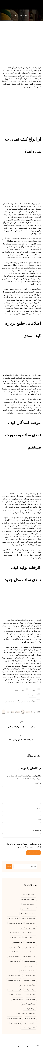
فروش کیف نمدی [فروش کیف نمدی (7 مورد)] (18, 999)
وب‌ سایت (37, 830)
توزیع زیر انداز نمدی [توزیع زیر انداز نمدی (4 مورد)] (12, 918)
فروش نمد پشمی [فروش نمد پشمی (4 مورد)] (30, 994)
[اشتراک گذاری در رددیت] (28, 712)
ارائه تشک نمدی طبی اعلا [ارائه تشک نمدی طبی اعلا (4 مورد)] (28, 899)
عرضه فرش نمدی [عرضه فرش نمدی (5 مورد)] (15, 961)
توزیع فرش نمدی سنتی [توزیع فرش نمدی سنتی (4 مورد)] (15, 923)
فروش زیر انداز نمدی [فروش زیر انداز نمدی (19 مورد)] (14, 980)
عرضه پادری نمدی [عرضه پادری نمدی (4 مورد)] (30, 966)
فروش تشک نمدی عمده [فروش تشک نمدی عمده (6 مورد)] (14, 975)
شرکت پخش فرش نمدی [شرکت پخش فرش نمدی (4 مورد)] (15, 951)
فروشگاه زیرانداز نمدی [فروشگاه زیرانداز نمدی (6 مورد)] (28, 1004)
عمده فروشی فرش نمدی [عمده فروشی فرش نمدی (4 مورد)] (28, 970)
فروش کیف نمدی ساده (28, 701)
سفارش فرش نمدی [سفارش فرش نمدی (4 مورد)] (16, 947)
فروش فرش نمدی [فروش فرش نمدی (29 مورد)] (30, 989)
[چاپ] (8, 712)
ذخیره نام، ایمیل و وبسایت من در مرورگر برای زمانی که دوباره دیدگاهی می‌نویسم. (23, 845)
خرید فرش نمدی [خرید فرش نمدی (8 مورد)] (30, 942)
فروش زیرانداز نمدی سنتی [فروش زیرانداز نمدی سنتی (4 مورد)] (27, 985)
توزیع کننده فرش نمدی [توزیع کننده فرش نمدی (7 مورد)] (29, 932)
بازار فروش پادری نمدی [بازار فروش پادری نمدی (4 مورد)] (28, 918)
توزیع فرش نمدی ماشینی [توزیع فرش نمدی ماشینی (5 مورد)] (28, 928)
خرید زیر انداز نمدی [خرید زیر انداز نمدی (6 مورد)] (15, 937)
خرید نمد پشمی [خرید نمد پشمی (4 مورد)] (17, 942)
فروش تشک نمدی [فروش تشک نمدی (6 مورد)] (30, 975)
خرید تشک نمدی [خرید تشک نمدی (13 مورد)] (14, 932)
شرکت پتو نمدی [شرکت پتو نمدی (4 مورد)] (30, 951)
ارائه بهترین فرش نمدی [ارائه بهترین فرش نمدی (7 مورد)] (28, 894)
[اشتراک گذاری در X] (31, 712)
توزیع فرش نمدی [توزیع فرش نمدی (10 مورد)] (30, 923)
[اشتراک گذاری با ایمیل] (12, 712)
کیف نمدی (32, 695)
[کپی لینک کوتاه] (3, 712)
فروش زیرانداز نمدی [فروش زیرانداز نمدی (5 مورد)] (29, 980)
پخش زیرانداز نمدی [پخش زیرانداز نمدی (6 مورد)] (30, 1023)
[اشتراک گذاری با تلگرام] (17, 712)
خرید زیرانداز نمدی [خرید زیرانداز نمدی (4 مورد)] (30, 937)
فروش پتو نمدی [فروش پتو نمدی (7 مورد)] (30, 999)
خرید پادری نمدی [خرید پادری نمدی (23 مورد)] (30, 947)
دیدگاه (38, 784)
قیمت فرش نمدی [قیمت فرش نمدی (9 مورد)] (30, 1018)
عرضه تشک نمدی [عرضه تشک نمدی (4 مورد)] (14, 956)
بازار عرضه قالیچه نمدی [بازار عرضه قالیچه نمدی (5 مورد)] (28, 909)
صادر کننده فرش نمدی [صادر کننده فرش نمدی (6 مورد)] (28, 956)
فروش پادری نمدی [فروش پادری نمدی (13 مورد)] (16, 994)
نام (39, 809)
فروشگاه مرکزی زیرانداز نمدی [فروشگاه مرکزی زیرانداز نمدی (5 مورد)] (26, 1013)
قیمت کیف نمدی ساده (12, 701)
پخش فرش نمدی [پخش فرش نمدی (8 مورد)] (16, 1023)
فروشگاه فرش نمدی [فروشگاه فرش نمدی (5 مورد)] (29, 1009)
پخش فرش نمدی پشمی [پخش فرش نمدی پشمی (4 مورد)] (28, 1028)
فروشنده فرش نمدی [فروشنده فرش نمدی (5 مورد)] (15, 989)
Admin (33, 690)
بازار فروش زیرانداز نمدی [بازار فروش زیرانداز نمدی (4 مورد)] (28, 913)
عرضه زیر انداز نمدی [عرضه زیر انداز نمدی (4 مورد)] (29, 961)
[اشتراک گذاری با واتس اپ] (23, 712)
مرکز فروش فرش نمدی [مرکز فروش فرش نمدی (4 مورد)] (14, 1018)
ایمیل (38, 819)
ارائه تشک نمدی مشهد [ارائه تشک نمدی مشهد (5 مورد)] (29, 904)
